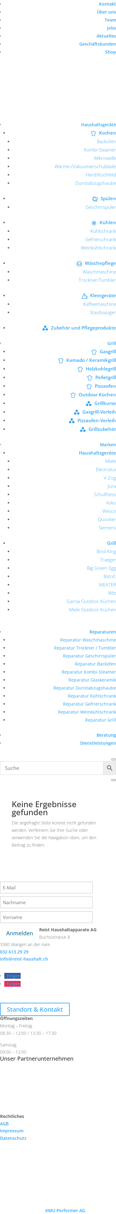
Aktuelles (106, 36)
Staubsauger (103, 312)
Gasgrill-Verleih (99, 412)
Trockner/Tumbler (97, 280)
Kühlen (108, 222)
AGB (4, 1124)
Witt (112, 593)
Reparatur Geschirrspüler (89, 656)
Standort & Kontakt (35, 1009)
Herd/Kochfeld (101, 175)
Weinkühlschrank (98, 248)
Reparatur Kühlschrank (92, 696)
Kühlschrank (103, 231)
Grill (111, 343)
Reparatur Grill (100, 720)
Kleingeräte (103, 295)
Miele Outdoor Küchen (92, 609)
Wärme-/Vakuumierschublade (85, 166)
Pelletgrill (105, 377)
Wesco (109, 511)
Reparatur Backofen (95, 664)
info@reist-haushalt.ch (24, 959)
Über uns (106, 12)
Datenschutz (13, 1138)
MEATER (107, 584)
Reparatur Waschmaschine (88, 640)
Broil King (106, 551)
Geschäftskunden (97, 44)
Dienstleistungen (98, 743)
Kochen (107, 133)
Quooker (107, 519)
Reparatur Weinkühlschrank (87, 712)
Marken (108, 444)
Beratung (106, 735)
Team (110, 20)
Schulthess (105, 494)
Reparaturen (102, 632)
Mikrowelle (105, 158)
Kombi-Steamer (100, 150)
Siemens (107, 527)
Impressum (11, 1131)
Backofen (106, 141)
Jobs (111, 28)
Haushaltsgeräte (98, 124)
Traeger (108, 559)
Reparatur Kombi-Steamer (89, 672)
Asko (111, 503)
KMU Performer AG (65, 1210)
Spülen (108, 198)
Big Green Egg (101, 568)
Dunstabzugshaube (95, 183)
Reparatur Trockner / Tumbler (85, 648)
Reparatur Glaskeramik (92, 680)
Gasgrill (108, 351)
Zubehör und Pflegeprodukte (83, 328)
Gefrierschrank (100, 239)
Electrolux (106, 469)
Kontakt (107, 4)
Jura (112, 486)
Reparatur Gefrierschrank (89, 704)
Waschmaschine (99, 272)
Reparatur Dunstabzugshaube (84, 688)
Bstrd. (110, 576)
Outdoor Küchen (97, 394)
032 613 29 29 (14, 952)
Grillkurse (105, 403)
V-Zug (110, 478)
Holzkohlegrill (101, 369)
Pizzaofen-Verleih (96, 420)
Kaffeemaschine (99, 304)
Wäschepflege (100, 263)
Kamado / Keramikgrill (91, 360)
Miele (110, 461)
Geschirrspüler (100, 207)
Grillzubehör (102, 429)
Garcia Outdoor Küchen (91, 601)
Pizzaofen (105, 386)
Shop (110, 52)
